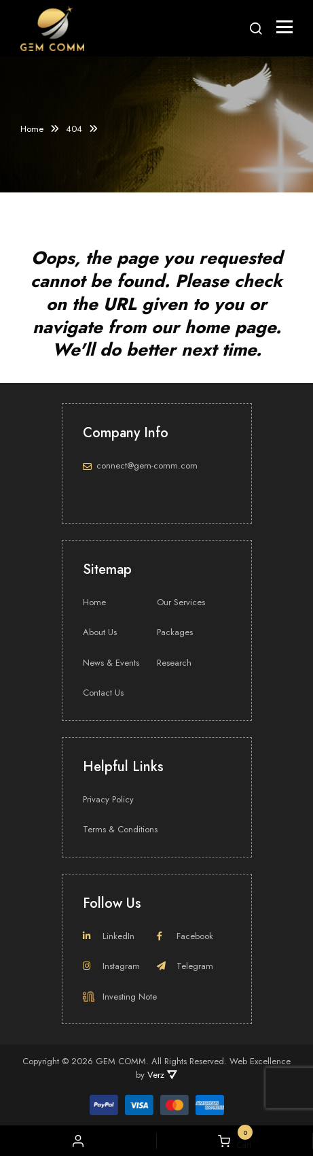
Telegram (185, 965)
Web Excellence (260, 1061)
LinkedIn (108, 936)
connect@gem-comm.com (147, 465)
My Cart (234, 1141)
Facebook (185, 936)
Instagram (111, 965)
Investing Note (120, 996)
